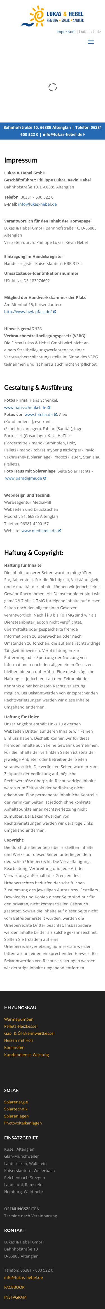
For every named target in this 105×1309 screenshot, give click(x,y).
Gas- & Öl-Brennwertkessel (29, 1033)
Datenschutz (90, 31)
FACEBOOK (14, 1287)
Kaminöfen (14, 1047)
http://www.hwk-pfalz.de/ (28, 311)
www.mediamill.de (39, 530)
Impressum (66, 31)
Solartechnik (15, 1109)
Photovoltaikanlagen (23, 1123)
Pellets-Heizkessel (21, 1026)
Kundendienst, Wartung (26, 1054)
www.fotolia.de (39, 414)
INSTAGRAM (15, 1297)
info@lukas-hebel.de (37, 204)
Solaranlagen (16, 1116)
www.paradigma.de (23, 478)
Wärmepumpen (19, 1019)
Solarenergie (16, 1102)
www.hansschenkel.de (25, 407)
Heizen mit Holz (19, 1040)
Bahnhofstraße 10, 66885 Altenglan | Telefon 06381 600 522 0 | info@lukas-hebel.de (52, 131)
